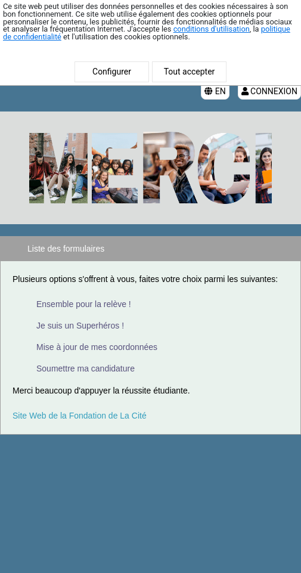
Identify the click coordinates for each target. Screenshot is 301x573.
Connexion (269, 91)
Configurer (111, 71)
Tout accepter (189, 71)
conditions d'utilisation (211, 28)
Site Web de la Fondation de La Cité (80, 415)
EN (214, 91)
